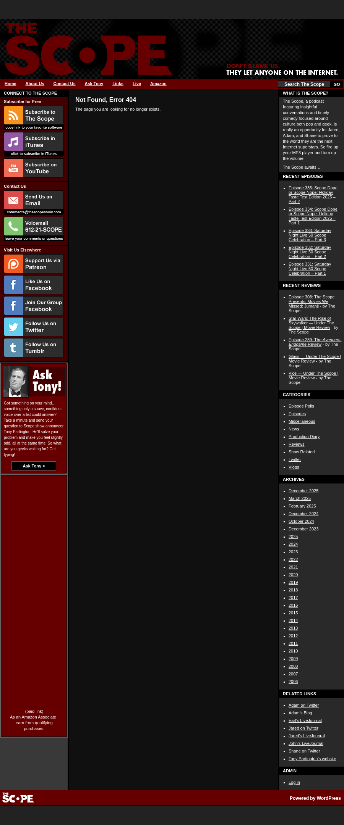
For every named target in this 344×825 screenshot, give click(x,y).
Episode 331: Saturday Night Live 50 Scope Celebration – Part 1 (310, 269)
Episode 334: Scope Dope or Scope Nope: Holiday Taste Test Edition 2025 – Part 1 (313, 216)
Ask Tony (94, 83)
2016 (293, 605)
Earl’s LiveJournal (305, 720)
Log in (294, 782)
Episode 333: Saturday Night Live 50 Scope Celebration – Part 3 (310, 235)
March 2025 (300, 498)
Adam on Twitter (304, 705)
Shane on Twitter (304, 751)
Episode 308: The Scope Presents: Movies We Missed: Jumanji (311, 301)
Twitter (295, 459)
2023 (293, 551)
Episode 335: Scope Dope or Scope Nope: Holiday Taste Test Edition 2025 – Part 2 (313, 194)
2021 (293, 567)
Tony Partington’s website (312, 758)
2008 (293, 666)
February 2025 (302, 506)
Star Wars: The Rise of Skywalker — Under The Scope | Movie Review (311, 323)
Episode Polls (301, 406)
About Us (35, 83)
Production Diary (304, 436)
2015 (293, 613)
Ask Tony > (34, 466)
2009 (293, 658)
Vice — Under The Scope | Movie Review (313, 375)
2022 (293, 559)
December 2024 (303, 513)
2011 (293, 643)
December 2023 (303, 529)
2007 (293, 674)
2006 (293, 681)
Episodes (297, 413)
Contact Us (64, 83)
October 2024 (301, 521)
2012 (293, 635)
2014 (293, 620)
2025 (293, 536)
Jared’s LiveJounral (307, 735)
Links (117, 83)
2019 (293, 582)
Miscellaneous (302, 421)
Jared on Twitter (303, 728)
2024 (293, 544)
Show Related (302, 452)
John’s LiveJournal (306, 743)
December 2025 (303, 490)
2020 (293, 574)
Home (10, 83)
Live (137, 83)
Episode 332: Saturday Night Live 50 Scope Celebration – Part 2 (310, 252)
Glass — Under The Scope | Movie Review (315, 358)
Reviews (297, 444)
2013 (293, 628)
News (294, 429)
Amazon (158, 83)
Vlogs (294, 467)
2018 (293, 590)
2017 (293, 597)
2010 (293, 651)
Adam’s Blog (300, 713)
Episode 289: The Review (315, 341)
